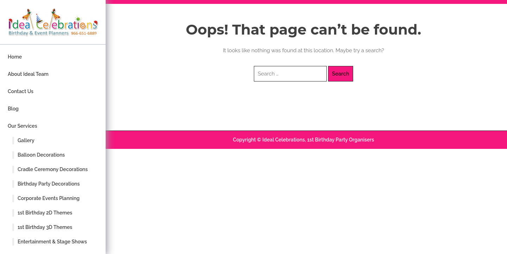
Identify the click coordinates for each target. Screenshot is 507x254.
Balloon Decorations (41, 155)
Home (15, 57)
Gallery (26, 140)
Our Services (22, 126)
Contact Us (20, 91)
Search (340, 74)
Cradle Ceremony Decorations (53, 169)
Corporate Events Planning (49, 198)
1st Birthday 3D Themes (45, 227)
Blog (13, 108)
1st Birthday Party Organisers (340, 140)
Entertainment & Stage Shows (52, 241)
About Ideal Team (28, 74)
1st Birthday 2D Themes (45, 213)
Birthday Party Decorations (49, 184)
